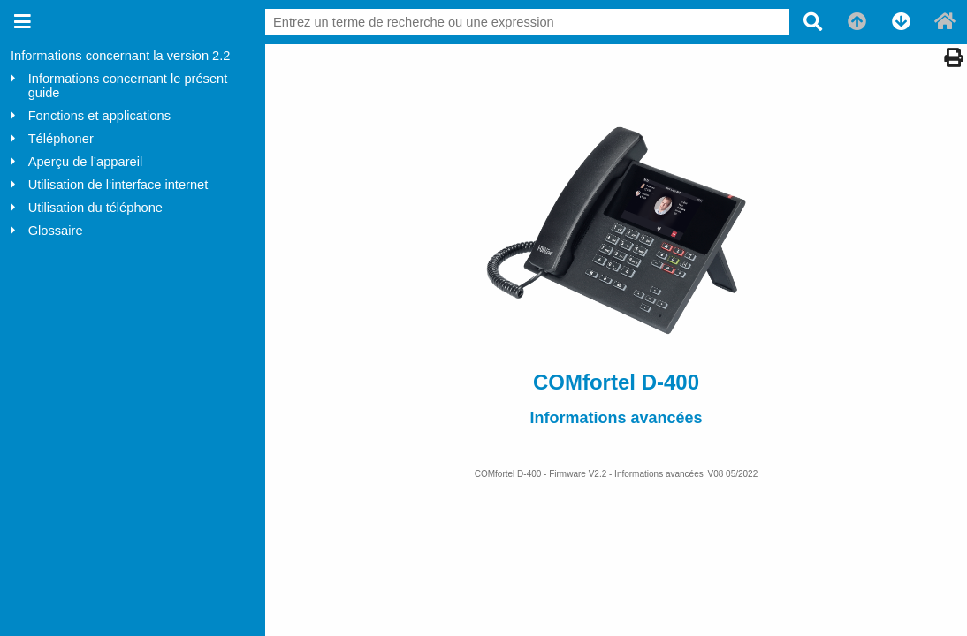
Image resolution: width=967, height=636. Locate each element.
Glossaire (55, 230)
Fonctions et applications (99, 116)
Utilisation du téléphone (95, 208)
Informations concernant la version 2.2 (120, 56)
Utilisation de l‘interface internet (118, 185)
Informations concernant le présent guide (128, 86)
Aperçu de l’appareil (85, 162)
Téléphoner (61, 139)
